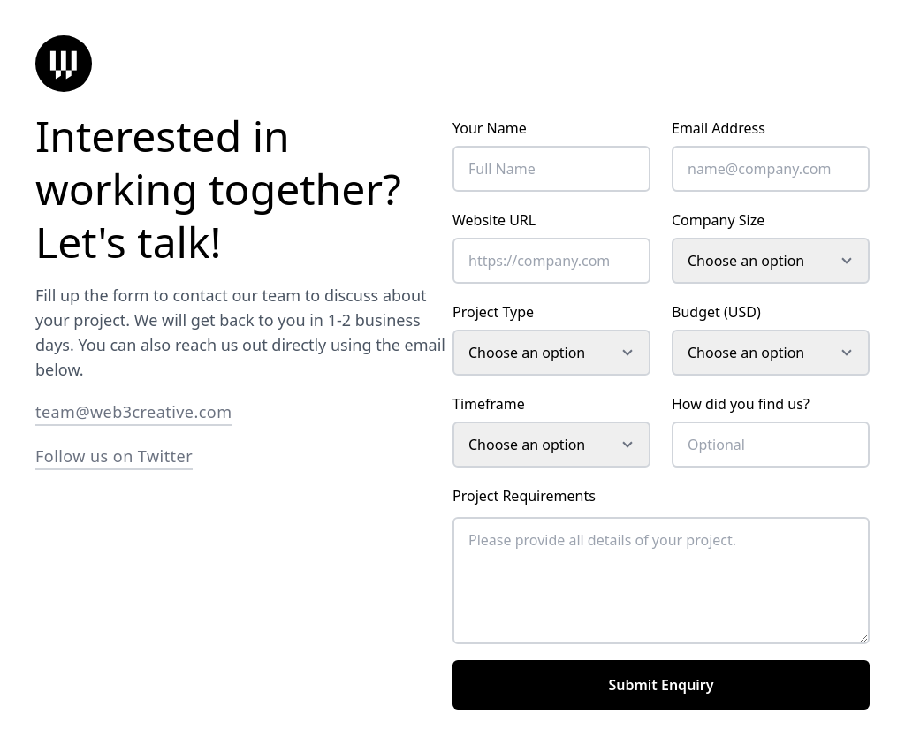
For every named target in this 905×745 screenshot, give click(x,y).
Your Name (489, 128)
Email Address (718, 128)
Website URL (494, 220)
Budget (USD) (716, 312)
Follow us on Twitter (114, 456)
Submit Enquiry (660, 685)
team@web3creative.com (133, 411)
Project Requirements (524, 496)
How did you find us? (741, 404)
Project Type (493, 312)
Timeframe (488, 404)
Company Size (718, 220)
